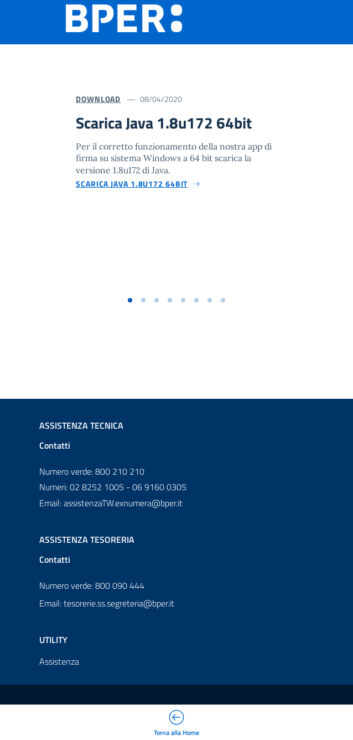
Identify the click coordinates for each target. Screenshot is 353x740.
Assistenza (59, 661)
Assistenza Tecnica (81, 425)
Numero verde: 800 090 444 (91, 585)
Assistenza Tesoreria (86, 539)
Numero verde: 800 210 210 (91, 471)
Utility (53, 639)
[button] (130, 300)
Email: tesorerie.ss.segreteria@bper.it (106, 603)
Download (98, 99)
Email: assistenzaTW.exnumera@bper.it (111, 503)
